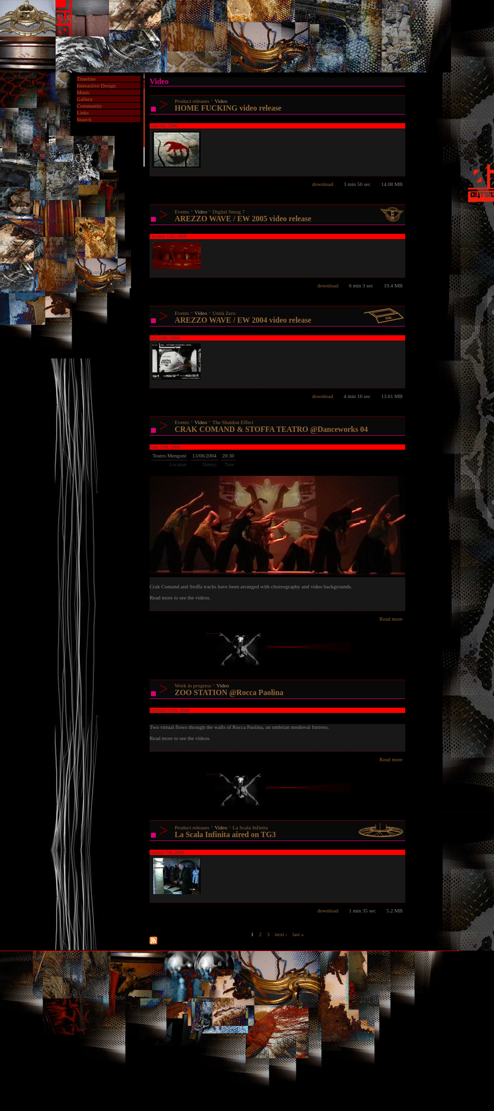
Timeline (86, 79)
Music (83, 92)
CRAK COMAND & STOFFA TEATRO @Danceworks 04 (271, 429)
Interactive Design (96, 85)
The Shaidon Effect (232, 422)
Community (89, 106)
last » (298, 934)
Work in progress (193, 685)
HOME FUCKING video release (228, 108)
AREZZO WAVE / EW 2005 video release (243, 218)
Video (221, 101)
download (322, 184)
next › (281, 934)
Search (84, 119)
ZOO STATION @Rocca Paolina (229, 692)
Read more (391, 619)
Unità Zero (223, 313)
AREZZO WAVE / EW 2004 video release (243, 320)
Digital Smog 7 (228, 211)
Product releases (192, 101)
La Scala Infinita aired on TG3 (225, 834)
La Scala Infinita (250, 827)
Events (182, 211)
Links (83, 112)
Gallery (85, 99)
